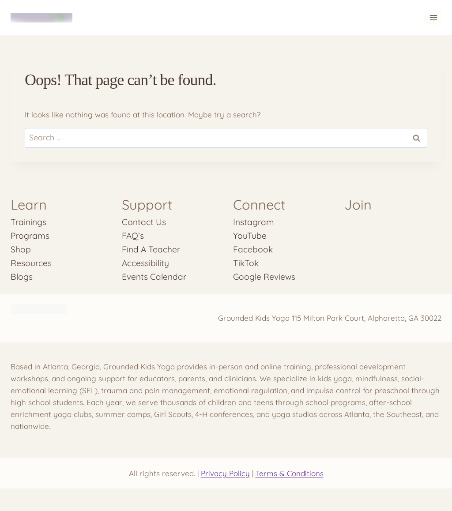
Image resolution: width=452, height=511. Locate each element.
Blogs (22, 276)
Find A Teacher (151, 249)
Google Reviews (264, 276)
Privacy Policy (225, 473)
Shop (21, 249)
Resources (31, 263)
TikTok (246, 263)
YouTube (250, 235)
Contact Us (144, 222)
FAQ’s (133, 235)
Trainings (28, 222)
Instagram (253, 222)
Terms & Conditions (290, 473)
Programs (30, 235)
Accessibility (145, 263)
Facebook (253, 249)
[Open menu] (433, 17)
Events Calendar (154, 276)
